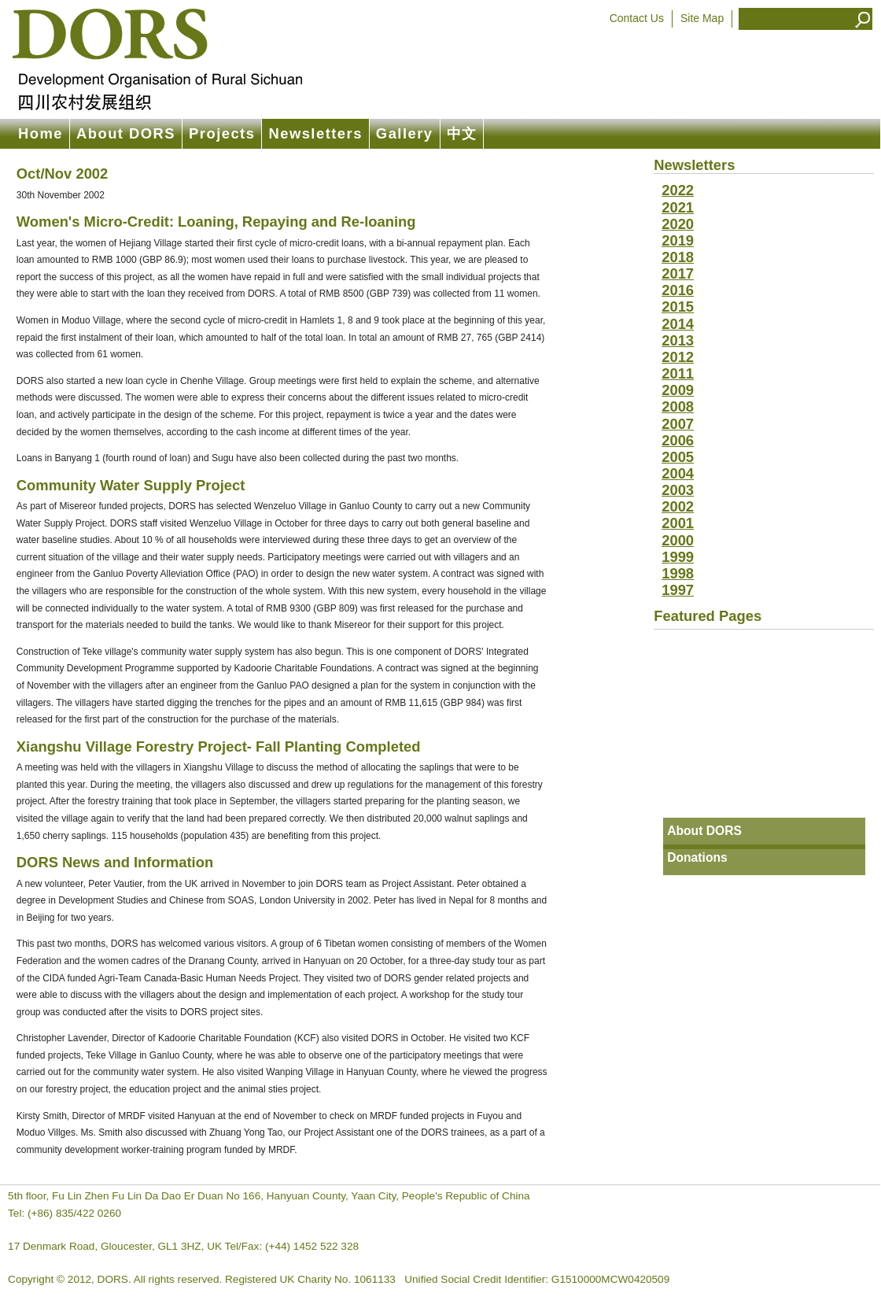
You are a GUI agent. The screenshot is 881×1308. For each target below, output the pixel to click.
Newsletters (315, 133)
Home (40, 133)
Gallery (404, 133)
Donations (697, 857)
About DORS (125, 133)
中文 (462, 133)
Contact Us (637, 18)
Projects (222, 133)
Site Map (702, 18)
